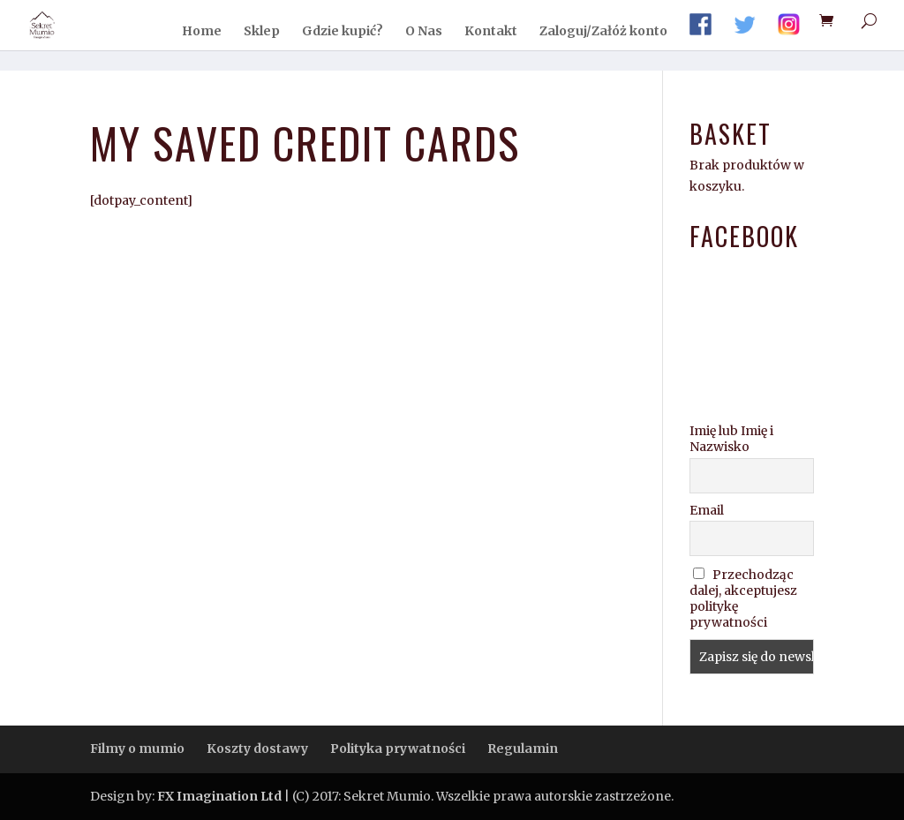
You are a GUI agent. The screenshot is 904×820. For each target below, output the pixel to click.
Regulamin (522, 748)
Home (202, 32)
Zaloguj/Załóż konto (603, 32)
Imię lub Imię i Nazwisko (731, 439)
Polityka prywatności (397, 748)
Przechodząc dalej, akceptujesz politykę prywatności (743, 598)
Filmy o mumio (137, 748)
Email (706, 510)
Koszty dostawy (257, 748)
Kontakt (490, 32)
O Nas (423, 32)
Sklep (262, 32)
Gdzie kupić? (342, 32)
